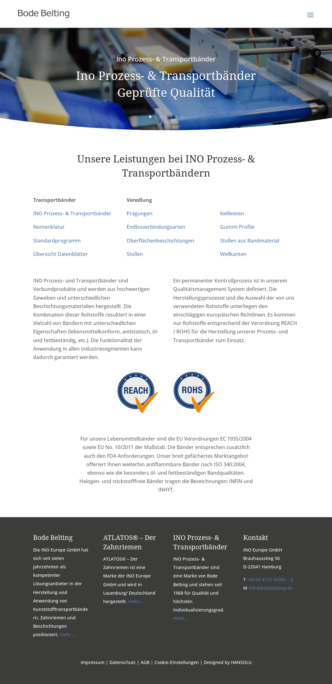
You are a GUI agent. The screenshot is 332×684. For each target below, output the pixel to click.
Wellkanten (233, 254)
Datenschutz (122, 662)
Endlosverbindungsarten (156, 226)
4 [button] (166, 117)
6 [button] (177, 117)
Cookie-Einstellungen (176, 662)
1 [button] (150, 117)
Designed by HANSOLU (228, 662)
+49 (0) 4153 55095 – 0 (270, 579)
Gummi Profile (237, 226)
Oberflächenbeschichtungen (160, 240)
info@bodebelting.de (271, 588)
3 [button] (161, 117)
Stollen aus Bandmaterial (249, 240)
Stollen (135, 254)
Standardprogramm (57, 240)
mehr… (66, 634)
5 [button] (171, 117)
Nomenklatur (49, 226)
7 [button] (182, 117)
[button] (310, 19)
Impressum (92, 662)
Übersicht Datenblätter (60, 254)
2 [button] (155, 117)
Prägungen (140, 213)
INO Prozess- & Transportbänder (72, 213)
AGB (145, 662)
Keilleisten (232, 213)
